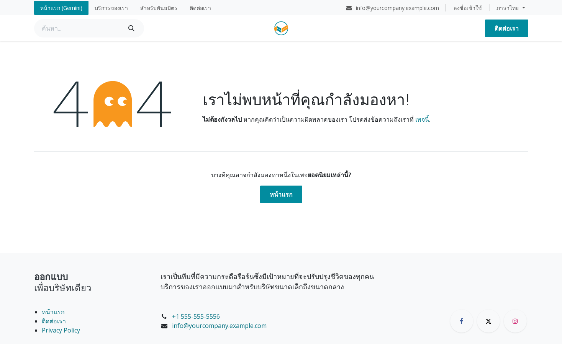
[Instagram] (515, 321)
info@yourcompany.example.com (219, 325)
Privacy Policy (61, 330)
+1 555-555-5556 (196, 316)
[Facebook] (461, 321)
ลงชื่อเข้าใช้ (468, 7)
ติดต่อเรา (507, 28)
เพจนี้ (422, 119)
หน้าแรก (281, 194)
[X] (488, 321)
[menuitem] (61, 8)
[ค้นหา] (131, 28)
